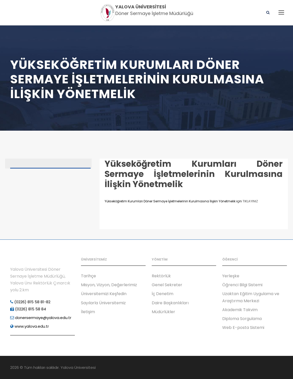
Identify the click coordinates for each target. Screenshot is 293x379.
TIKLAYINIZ (250, 201)
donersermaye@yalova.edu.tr (40, 317)
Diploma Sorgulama (242, 319)
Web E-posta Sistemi (243, 327)
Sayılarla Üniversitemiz (103, 303)
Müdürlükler (163, 312)
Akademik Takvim (240, 310)
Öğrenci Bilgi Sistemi (242, 285)
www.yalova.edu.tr (29, 326)
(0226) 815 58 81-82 (30, 302)
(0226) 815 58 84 (28, 309)
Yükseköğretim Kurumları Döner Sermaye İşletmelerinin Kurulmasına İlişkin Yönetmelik (194, 174)
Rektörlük (161, 276)
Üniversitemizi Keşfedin (104, 294)
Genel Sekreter (167, 285)
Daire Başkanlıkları (170, 303)
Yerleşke (230, 276)
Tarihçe (88, 276)
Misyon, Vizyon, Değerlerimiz (109, 285)
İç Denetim (162, 294)
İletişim (88, 312)
